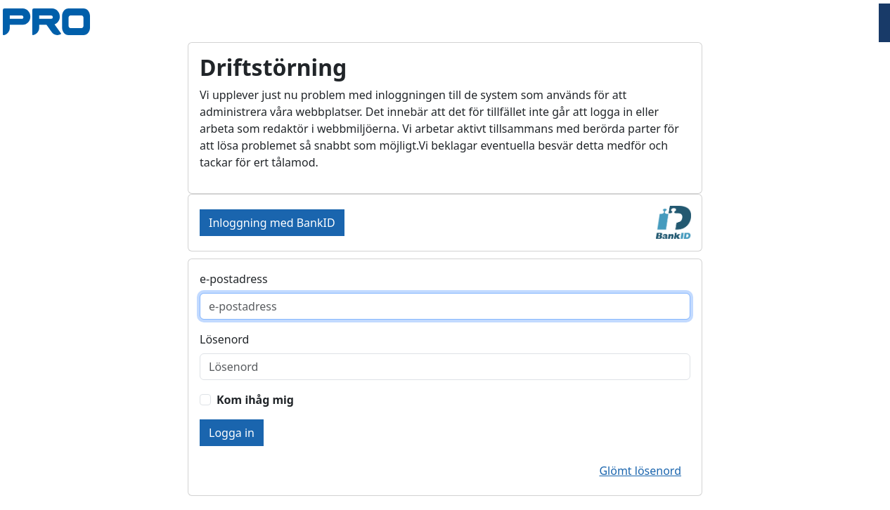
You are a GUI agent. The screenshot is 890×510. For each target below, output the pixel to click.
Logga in (231, 432)
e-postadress (234, 279)
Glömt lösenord (640, 470)
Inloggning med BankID (272, 222)
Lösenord (224, 339)
